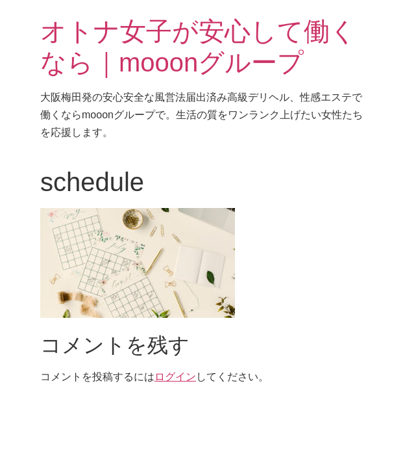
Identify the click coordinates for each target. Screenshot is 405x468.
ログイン (175, 376)
